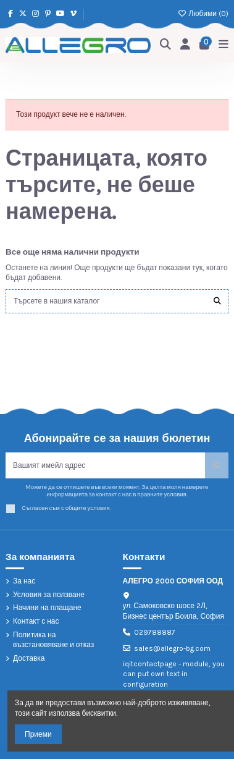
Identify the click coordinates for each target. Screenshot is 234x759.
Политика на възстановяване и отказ (53, 640)
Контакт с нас (36, 621)
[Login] (185, 45)
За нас (24, 581)
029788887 (154, 632)
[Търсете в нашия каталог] (217, 301)
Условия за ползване (49, 594)
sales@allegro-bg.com (172, 648)
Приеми (38, 734)
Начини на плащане (47, 607)
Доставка (29, 658)
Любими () (203, 13)
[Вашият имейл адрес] (106, 465)
